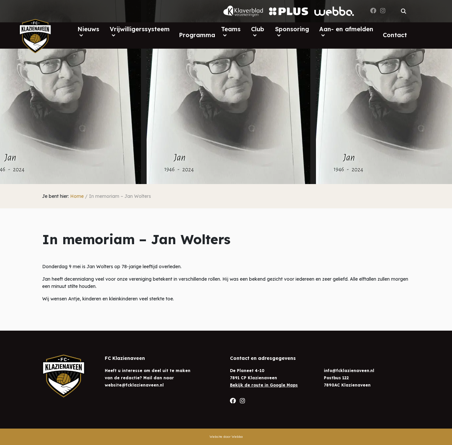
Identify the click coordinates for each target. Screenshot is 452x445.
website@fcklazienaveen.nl (134, 385)
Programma (197, 35)
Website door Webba (226, 436)
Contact (395, 35)
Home (77, 196)
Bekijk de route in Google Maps (264, 385)
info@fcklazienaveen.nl (349, 370)
